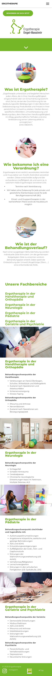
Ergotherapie (10, 3)
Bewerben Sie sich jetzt (17, 13)
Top (41, 670)
